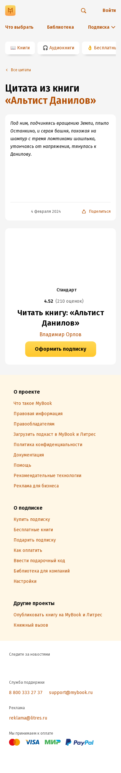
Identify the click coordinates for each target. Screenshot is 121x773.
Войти (109, 10)
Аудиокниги (61, 48)
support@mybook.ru (71, 692)
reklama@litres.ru (28, 718)
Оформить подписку (60, 349)
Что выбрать (19, 27)
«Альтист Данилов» (50, 100)
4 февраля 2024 (46, 211)
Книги (23, 48)
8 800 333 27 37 (26, 692)
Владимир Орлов (60, 334)
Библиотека (60, 27)
